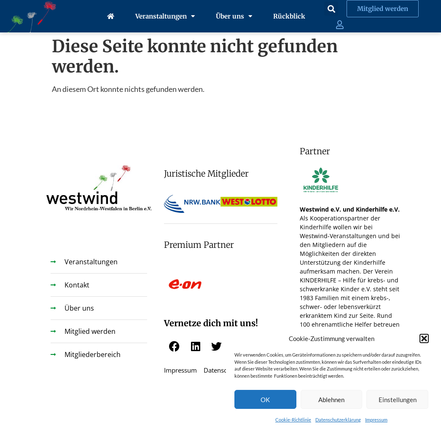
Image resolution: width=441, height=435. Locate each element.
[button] (424, 338)
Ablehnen (331, 399)
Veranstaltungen (165, 16)
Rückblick (289, 16)
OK (265, 399)
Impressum (376, 419)
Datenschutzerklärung (338, 419)
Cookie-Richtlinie (293, 419)
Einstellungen (398, 399)
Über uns (234, 16)
